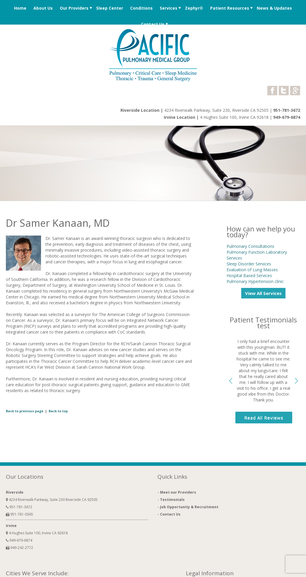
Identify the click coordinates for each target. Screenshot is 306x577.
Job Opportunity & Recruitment (189, 506)
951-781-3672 (286, 110)
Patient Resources (229, 8)
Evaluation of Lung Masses (252, 269)
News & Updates (274, 8)
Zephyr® (194, 8)
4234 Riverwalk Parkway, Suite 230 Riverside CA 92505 (52, 499)
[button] (296, 381)
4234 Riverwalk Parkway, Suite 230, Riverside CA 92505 (216, 110)
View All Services (263, 293)
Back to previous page (24, 411)
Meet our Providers (178, 492)
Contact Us (152, 24)
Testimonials (172, 499)
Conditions (141, 8)
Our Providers (74, 8)
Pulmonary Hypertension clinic (255, 281)
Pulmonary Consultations (250, 246)
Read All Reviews (263, 417)
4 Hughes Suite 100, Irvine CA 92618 (235, 117)
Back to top (58, 411)
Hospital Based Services (249, 275)
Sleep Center (109, 8)
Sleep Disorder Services (249, 264)
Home (20, 8)
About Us (43, 8)
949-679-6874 (286, 117)
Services (168, 8)
